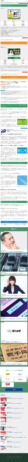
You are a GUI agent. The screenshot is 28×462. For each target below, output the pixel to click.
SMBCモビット (3, 47)
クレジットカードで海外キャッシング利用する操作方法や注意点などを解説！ (13, 218)
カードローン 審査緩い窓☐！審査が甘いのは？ (12, 427)
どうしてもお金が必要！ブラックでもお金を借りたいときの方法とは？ (15, 432)
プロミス (2, 8)
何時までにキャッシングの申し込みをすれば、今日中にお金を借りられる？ (15, 398)
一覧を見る (14, 389)
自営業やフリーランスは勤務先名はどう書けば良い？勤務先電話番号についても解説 (16, 437)
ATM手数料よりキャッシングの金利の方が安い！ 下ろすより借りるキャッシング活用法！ (20, 224)
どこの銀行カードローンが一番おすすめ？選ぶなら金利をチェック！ (14, 442)
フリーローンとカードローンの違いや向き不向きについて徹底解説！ (7, 224)
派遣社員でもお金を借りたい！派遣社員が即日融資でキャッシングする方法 (15, 408)
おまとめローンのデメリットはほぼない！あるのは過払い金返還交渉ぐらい (12, 251)
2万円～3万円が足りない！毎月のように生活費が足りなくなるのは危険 (11, 273)
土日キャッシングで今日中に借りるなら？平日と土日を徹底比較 (14, 403)
